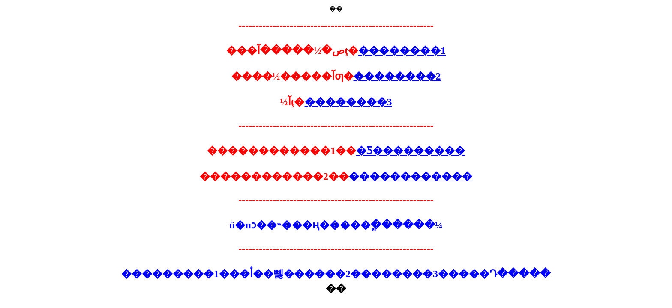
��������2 (397, 76)
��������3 (348, 101)
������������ (410, 176)
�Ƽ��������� (410, 150)
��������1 (402, 50)
